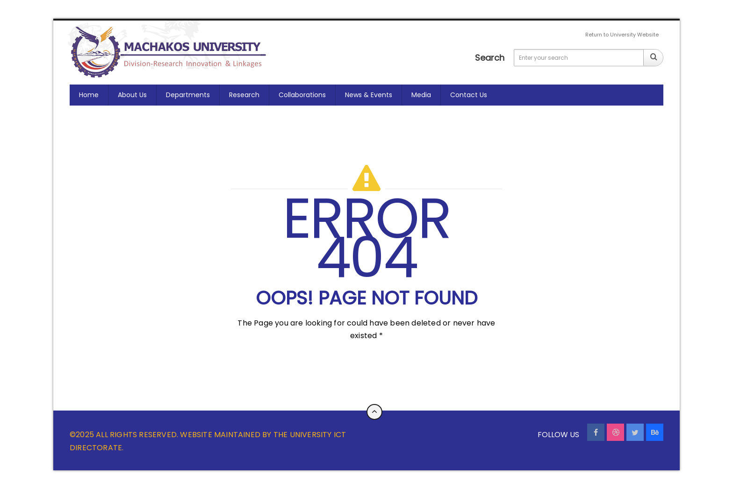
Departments (188, 94)
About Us (132, 94)
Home (89, 94)
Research (244, 94)
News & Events (368, 94)
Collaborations (302, 94)
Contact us (468, 94)
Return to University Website (622, 34)
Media (421, 94)
